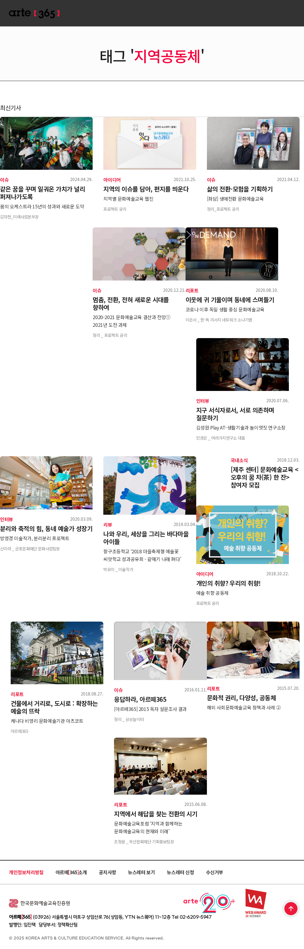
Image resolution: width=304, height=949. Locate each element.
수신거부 (214, 872)
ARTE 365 (34, 13)
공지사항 (107, 872)
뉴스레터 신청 (180, 872)
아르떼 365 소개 (71, 872)
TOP (291, 909)
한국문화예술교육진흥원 (39, 903)
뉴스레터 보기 (141, 872)
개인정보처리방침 (26, 872)
